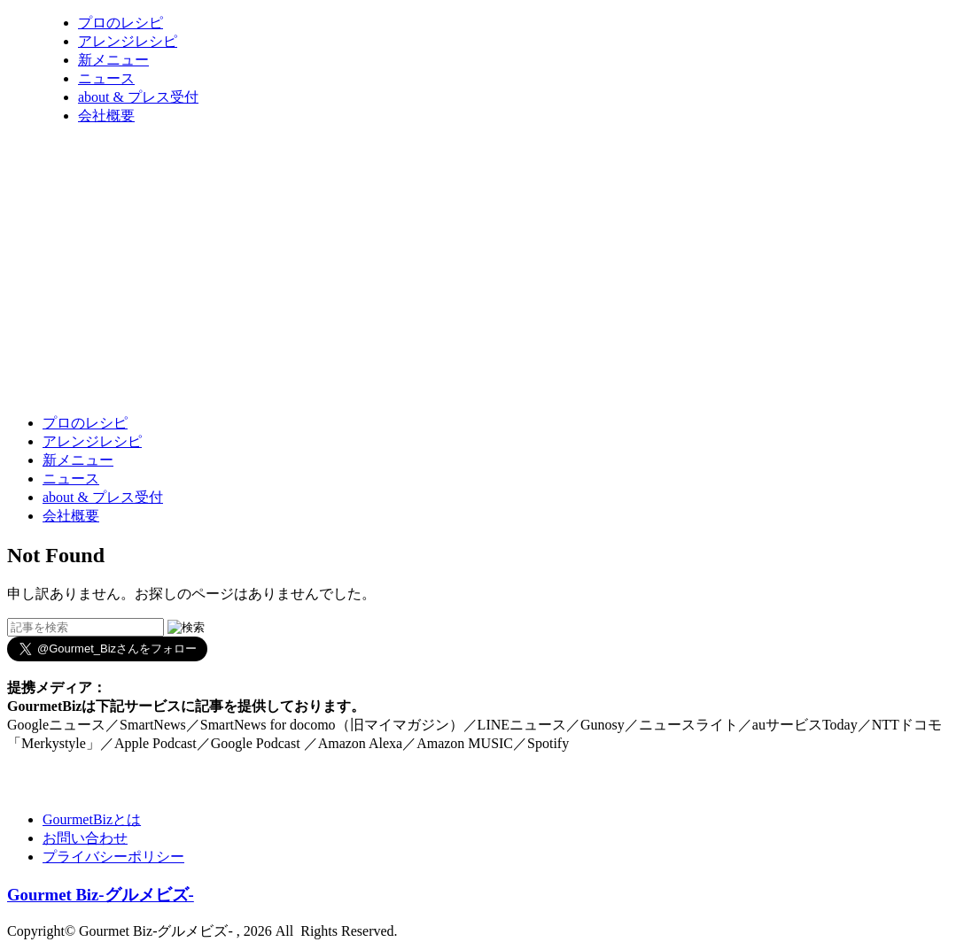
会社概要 (106, 115)
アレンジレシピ (127, 41)
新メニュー (113, 59)
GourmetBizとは (92, 819)
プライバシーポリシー (113, 856)
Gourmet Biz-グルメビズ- (100, 894)
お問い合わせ (85, 837)
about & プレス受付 (138, 96)
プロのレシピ (120, 22)
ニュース (106, 78)
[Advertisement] (329, 357)
